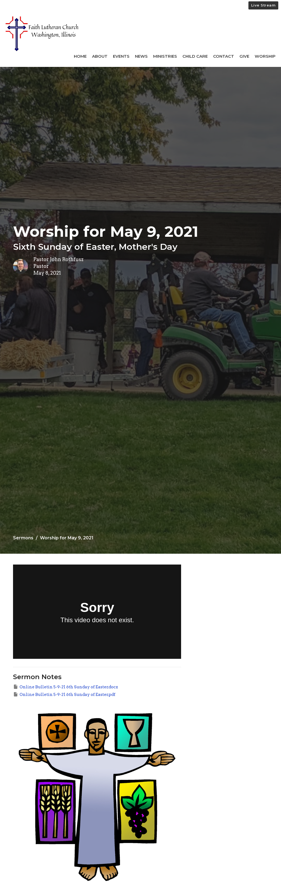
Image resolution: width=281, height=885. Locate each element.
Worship (265, 56)
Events (121, 56)
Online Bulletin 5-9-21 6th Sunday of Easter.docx (65, 686)
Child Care (195, 56)
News (141, 56)
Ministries (165, 56)
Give (244, 56)
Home (80, 56)
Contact (223, 56)
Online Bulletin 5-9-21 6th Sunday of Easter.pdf (64, 694)
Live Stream (263, 5)
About (100, 56)
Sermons (23, 537)
